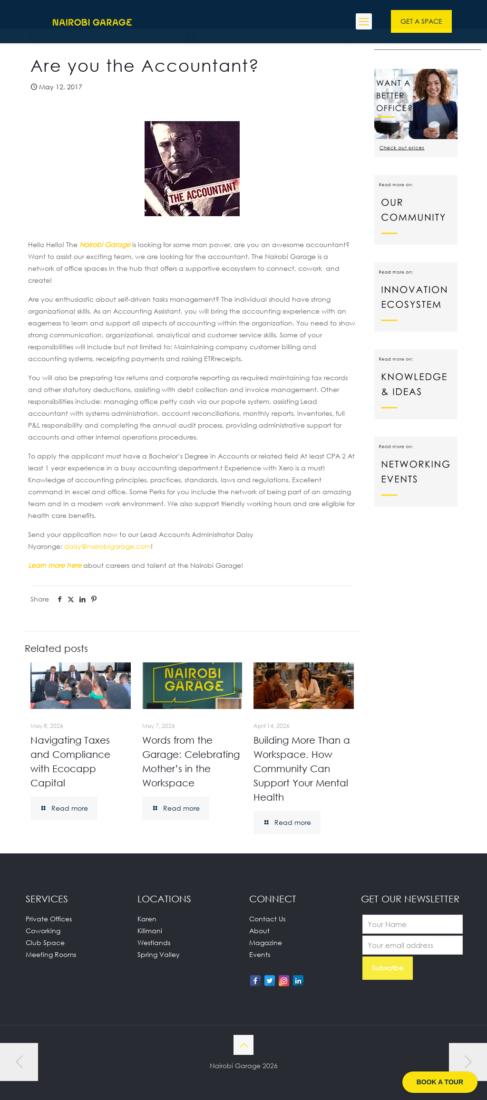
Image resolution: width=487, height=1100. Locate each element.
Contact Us (267, 919)
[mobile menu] (364, 21)
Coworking (43, 931)
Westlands (153, 942)
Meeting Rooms (51, 954)
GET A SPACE (421, 21)
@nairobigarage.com (107, 546)
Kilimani (149, 931)
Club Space (45, 942)
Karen (146, 919)
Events (259, 954)
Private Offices (49, 919)
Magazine (265, 942)
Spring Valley (158, 954)
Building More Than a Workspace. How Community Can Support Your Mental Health (301, 768)
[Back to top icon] (243, 1045)
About (259, 931)
